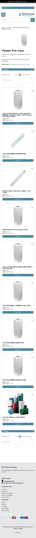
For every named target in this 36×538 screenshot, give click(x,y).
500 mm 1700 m (8, 157)
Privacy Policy (5, 497)
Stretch (9, 27)
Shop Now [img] (18, 123)
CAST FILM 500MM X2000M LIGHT (13, 343)
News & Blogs (5, 510)
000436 (7, 155)
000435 (7, 345)
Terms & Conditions (7, 495)
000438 (7, 382)
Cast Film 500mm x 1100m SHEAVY (14, 417)
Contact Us (5, 491)
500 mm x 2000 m (9, 233)
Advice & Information (7, 493)
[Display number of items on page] (31, 77)
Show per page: (26, 74)
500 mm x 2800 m (9, 309)
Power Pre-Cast (6, 29)
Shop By (18, 69)
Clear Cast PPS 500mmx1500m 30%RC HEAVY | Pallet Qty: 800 (18, 267)
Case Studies (5, 508)
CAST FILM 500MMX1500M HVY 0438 (14, 380)
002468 (7, 118)
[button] (33, 20)
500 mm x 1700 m (9, 120)
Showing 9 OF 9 (6, 74)
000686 (7, 307)
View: (16, 75)
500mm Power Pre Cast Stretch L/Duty (15, 230)
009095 (7, 270)
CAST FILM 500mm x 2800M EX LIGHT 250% (16, 305)
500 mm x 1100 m (9, 196)
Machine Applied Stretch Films (21, 27)
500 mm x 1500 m (9, 272)
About (3, 502)
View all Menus (6, 8)
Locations (4, 506)
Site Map (4, 489)
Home (3, 27)
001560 (7, 231)
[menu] (3, 15)
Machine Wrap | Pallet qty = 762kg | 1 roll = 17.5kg (17, 191)
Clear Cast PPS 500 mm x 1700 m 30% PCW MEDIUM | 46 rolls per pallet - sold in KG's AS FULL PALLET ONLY (17, 115)
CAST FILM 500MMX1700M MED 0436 (14, 154)
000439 (7, 419)
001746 (7, 194)
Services (4, 504)
